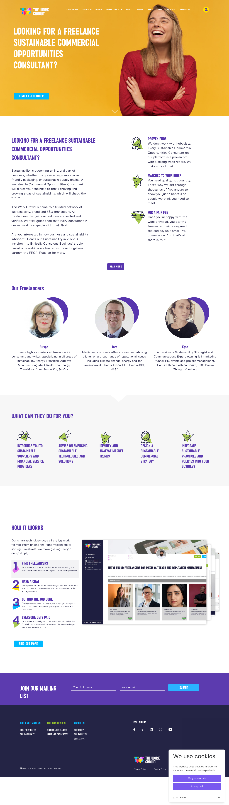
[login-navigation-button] (206, 10)
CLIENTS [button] (85, 9)
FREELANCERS (72, 10)
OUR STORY (79, 730)
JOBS (160, 10)
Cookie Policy (160, 769)
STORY (129, 10)
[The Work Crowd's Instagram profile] (160, 730)
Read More (116, 266)
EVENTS (140, 10)
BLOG (150, 10)
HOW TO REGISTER (28, 730)
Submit (183, 687)
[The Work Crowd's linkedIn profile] (151, 730)
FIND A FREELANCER (31, 96)
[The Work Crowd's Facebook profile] (134, 730)
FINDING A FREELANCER (57, 730)
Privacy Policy (139, 769)
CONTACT (171, 10)
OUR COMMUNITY (27, 734)
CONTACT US (79, 738)
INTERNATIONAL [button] (113, 9)
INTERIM (99, 9)
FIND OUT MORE (28, 644)
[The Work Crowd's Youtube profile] (170, 730)
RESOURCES (185, 10)
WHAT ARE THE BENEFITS (58, 734)
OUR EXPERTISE (80, 734)
